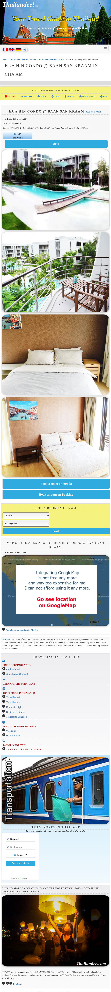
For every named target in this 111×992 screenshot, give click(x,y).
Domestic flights (14, 707)
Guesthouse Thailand (17, 674)
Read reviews (17, 138)
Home (5, 59)
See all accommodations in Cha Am (22, 630)
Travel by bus (13, 702)
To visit (41, 96)
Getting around (87, 96)
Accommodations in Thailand (23, 59)
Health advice (13, 735)
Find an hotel (13, 669)
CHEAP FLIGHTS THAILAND (19, 684)
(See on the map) (94, 111)
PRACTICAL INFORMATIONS (19, 726)
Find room (26, 96)
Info (103, 96)
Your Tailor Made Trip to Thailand (24, 749)
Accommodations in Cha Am (51, 59)
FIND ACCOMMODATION (17, 665)
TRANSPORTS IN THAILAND (19, 693)
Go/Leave (10, 96)
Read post (17, 984)
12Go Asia (20, 878)
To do (55, 96)
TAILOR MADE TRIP (14, 745)
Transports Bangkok (16, 716)
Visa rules (11, 730)
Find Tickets (20, 863)
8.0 (16, 134)
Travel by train (13, 697)
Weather (69, 96)
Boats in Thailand (15, 712)
